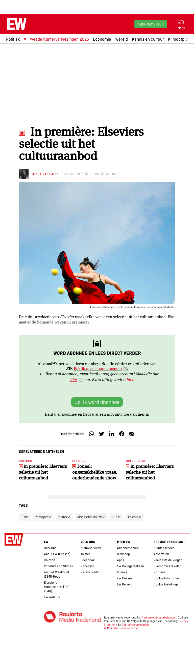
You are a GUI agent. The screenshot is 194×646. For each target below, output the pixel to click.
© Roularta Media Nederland (121, 628)
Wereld (121, 39)
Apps (120, 560)
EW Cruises (124, 578)
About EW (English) (57, 554)
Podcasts (87, 566)
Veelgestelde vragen (168, 560)
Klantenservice (164, 548)
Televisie (134, 517)
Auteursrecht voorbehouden (159, 617)
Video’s (122, 572)
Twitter (85, 554)
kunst (116, 517)
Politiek (13, 39)
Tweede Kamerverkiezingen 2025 (58, 39)
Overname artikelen (167, 566)
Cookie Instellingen (167, 584)
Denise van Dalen (45, 174)
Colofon (49, 560)
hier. (130, 379)
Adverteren (161, 554)
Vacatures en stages (58, 566)
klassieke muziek (91, 517)
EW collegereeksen (130, 566)
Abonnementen (150, 24)
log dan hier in (136, 414)
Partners (159, 572)
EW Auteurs (52, 597)
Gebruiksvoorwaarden (135, 624)
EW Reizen (124, 584)
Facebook (88, 560)
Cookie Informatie (166, 578)
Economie (102, 39)
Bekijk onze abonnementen (98, 368)
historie (64, 517)
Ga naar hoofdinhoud (3, 3)
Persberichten (90, 572)
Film (24, 517)
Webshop (123, 554)
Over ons (50, 548)
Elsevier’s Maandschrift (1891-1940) (58, 587)
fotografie (43, 517)
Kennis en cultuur (148, 39)
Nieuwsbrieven (91, 548)
